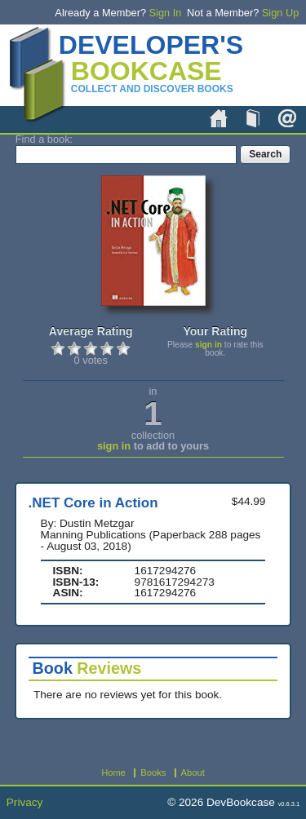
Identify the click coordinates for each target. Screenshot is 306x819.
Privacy (25, 802)
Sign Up (280, 13)
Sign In (165, 13)
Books (253, 118)
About (287, 118)
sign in (208, 344)
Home (218, 118)
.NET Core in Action (93, 503)
